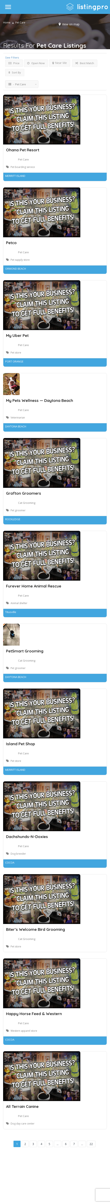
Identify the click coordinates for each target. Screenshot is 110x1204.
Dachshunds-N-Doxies (27, 836)
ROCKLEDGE (12, 519)
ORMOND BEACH (15, 268)
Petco (11, 242)
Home (6, 22)
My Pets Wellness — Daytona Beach (39, 400)
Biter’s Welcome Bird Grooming (35, 929)
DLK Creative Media (69, 1184)
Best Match (84, 63)
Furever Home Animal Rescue (33, 586)
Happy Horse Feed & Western (34, 1013)
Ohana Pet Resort (22, 149)
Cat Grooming (26, 503)
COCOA (9, 862)
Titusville (10, 612)
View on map (70, 24)
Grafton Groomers (23, 493)
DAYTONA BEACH (15, 426)
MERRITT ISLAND (15, 176)
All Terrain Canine (22, 1106)
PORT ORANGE (14, 361)
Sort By (15, 72)
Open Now (36, 63)
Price (14, 63)
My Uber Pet (17, 335)
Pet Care (23, 159)
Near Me (59, 63)
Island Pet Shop (20, 743)
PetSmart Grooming (24, 650)
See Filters (12, 57)
